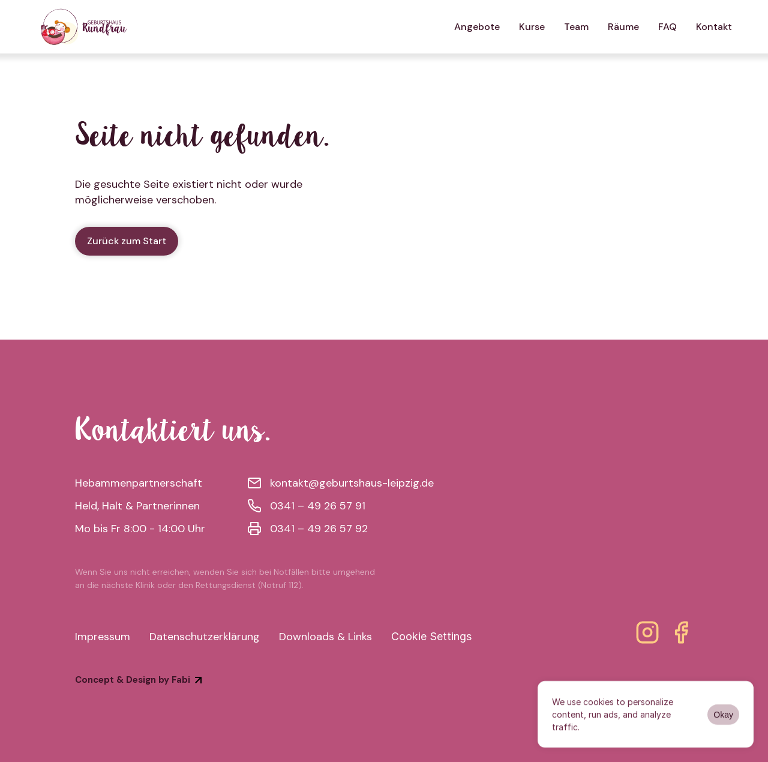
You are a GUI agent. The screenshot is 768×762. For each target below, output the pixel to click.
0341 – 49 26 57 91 (317, 506)
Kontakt (714, 26)
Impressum (102, 636)
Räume (623, 26)
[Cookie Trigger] (431, 636)
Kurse (532, 26)
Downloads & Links (325, 636)
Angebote (477, 26)
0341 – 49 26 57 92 (319, 528)
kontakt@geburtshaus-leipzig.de (352, 483)
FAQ (667, 26)
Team (576, 26)
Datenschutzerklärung (204, 636)
